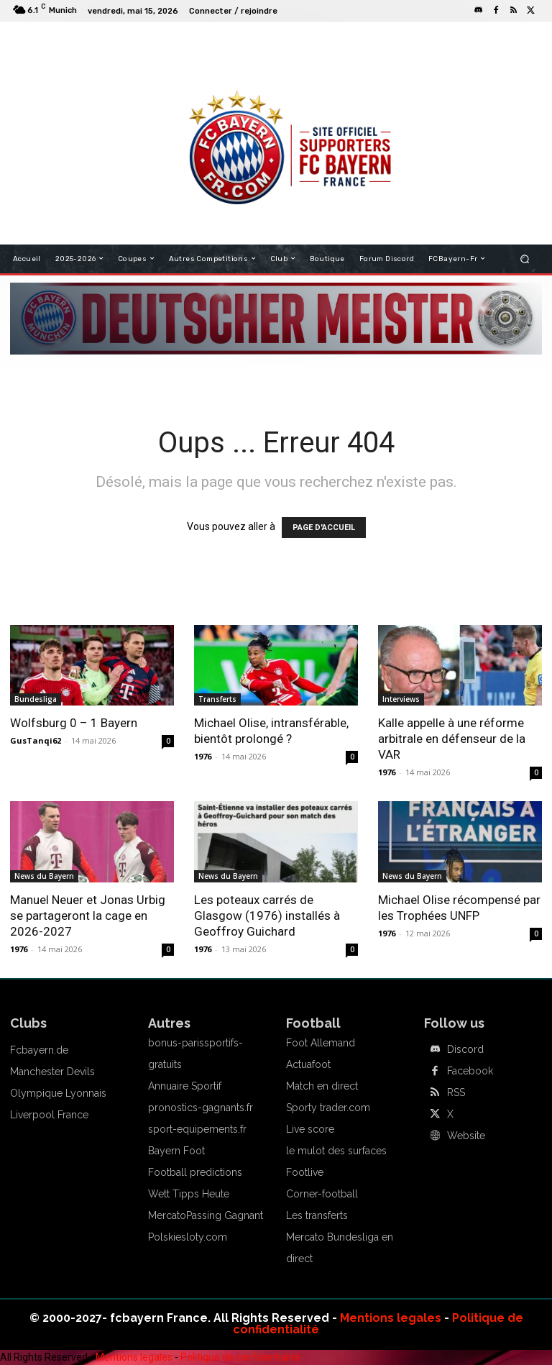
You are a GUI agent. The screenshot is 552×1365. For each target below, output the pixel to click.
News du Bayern (44, 876)
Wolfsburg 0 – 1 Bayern (73, 723)
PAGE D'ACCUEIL (324, 527)
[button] (525, 259)
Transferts (217, 699)
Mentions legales (390, 1318)
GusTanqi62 (35, 740)
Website (466, 1136)
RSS (456, 1092)
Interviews (401, 699)
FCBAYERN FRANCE (221, 43)
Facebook (470, 1071)
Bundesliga (35, 699)
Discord (465, 1049)
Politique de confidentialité (240, 1357)
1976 (202, 756)
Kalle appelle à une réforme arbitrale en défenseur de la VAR (451, 739)
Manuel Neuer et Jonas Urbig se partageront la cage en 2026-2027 (87, 915)
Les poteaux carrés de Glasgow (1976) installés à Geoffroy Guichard (267, 915)
